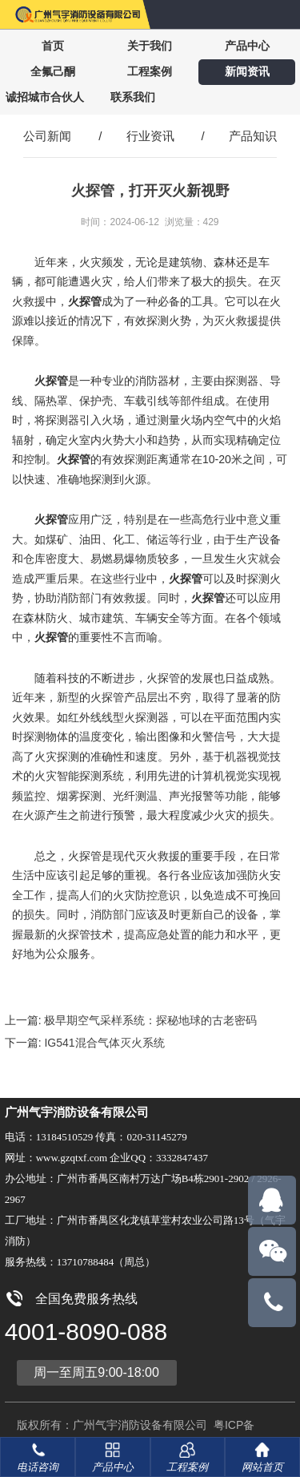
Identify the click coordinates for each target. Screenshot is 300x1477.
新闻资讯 (247, 72)
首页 (53, 46)
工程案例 (149, 72)
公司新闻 (47, 136)
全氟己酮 (52, 72)
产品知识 (253, 136)
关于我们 (149, 46)
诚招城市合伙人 (45, 97)
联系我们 (132, 97)
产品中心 (247, 46)
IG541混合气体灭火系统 (104, 1042)
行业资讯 (150, 136)
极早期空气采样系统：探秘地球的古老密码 (150, 1020)
